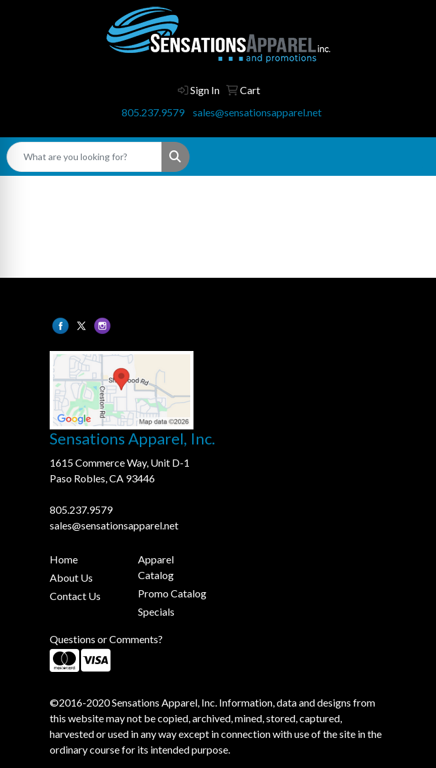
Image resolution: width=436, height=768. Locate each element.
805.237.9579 (153, 112)
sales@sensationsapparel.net (257, 112)
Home (64, 559)
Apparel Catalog (156, 567)
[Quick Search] (84, 157)
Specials (156, 611)
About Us (71, 577)
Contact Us (75, 596)
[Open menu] (410, 157)
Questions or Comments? (106, 639)
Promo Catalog (172, 593)
